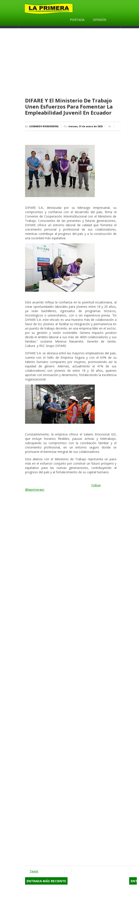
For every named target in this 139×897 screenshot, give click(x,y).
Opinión (99, 20)
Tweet (33, 871)
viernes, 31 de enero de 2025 (85, 126)
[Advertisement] (81, 63)
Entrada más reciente (46, 881)
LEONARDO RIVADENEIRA (43, 126)
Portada (77, 20)
